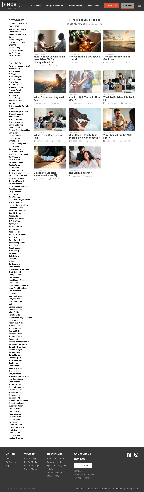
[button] (111, 5)
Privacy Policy (132, 488)
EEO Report (81, 488)
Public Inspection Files (84, 474)
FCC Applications (81, 477)
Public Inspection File (97, 488)
